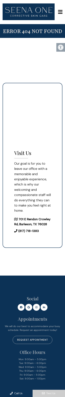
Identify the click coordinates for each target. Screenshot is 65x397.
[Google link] (28, 307)
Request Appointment (32, 339)
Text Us (48, 393)
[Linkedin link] (44, 307)
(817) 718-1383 (28, 231)
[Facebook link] (21, 307)
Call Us (16, 393)
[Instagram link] (36, 307)
